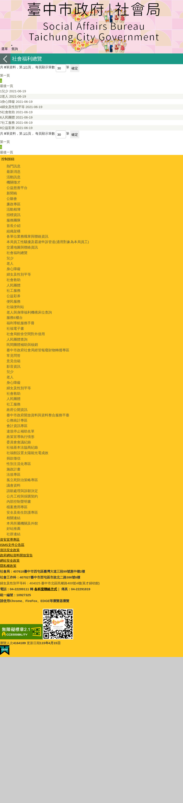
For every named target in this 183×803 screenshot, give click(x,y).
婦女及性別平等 (21, 107)
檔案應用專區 (16, 496)
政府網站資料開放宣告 (16, 543)
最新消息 (13, 171)
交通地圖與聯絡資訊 (21, 245)
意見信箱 (13, 355)
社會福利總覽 (16, 250)
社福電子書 (15, 323)
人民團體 (16, 117)
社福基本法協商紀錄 (21, 438)
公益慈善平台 (16, 187)
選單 (4, 49)
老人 (13, 96)
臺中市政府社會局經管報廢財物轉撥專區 (36, 344)
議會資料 (13, 475)
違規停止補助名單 (20, 423)
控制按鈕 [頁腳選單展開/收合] (7, 159)
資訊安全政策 (10, 538)
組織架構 (13, 229)
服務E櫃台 (14, 313)
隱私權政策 (8, 554)
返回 (5, 58)
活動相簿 (13, 208)
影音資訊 (13, 360)
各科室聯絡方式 (45, 577)
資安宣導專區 (10, 527)
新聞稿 (11, 192)
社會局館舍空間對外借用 (24, 328)
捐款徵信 (13, 449)
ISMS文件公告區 (12, 533)
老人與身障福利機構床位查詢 (28, 307)
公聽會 (11, 197)
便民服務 (13, 297)
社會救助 (16, 112)
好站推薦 (13, 517)
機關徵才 (13, 182)
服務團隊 (13, 218)
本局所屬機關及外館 (21, 512)
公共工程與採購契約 (21, 485)
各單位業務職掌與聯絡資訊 (26, 234)
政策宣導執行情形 (20, 428)
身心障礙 (16, 101)
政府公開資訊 (16, 402)
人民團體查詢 (16, 334)
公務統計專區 (16, 412)
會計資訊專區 (16, 417)
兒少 (13, 91)
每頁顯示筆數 (45, 67)
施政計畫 (13, 459)
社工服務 (16, 122)
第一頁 (5, 75)
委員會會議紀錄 (18, 433)
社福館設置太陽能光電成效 (26, 444)
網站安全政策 (10, 548)
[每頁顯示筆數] (61, 68)
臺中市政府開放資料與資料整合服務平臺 (36, 407)
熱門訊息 (13, 166)
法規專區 (13, 465)
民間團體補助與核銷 (21, 339)
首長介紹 (13, 224)
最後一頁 (6, 86)
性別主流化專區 (18, 454)
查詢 (14, 49)
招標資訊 (13, 213)
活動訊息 (13, 176)
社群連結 (13, 522)
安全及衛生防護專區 (21, 501)
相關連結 (13, 506)
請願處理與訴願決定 (21, 480)
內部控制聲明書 (18, 491)
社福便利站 (15, 302)
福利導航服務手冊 (20, 318)
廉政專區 (13, 203)
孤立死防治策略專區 (21, 470)
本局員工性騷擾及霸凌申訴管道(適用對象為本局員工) (45, 239)
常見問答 (13, 349)
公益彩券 (16, 128)
